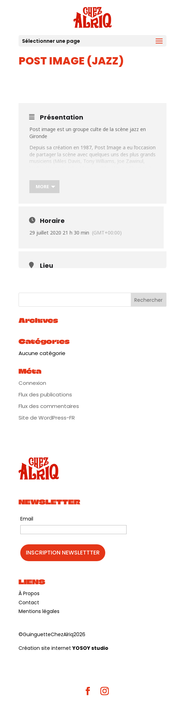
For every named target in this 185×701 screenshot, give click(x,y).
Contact (29, 602)
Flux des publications (45, 394)
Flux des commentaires (49, 406)
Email (26, 518)
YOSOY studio (90, 648)
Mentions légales (39, 611)
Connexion (32, 383)
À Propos (29, 593)
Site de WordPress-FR (47, 417)
